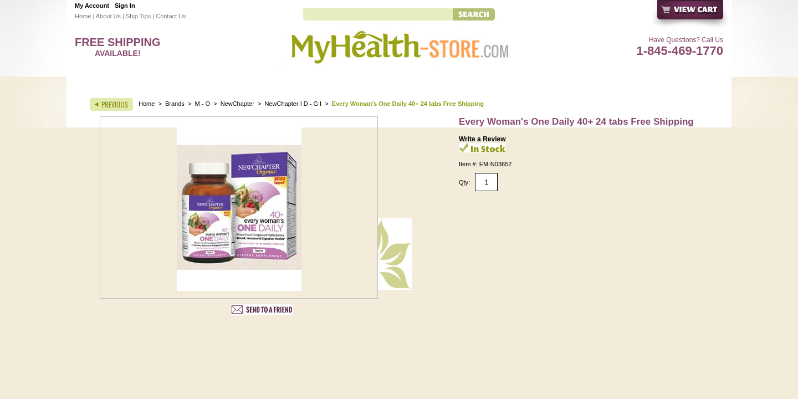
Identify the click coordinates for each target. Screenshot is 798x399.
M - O (203, 103)
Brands (175, 103)
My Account (92, 5)
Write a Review (482, 139)
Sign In (125, 5)
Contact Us (171, 16)
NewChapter (237, 103)
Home (83, 16)
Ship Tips (138, 16)
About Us (108, 16)
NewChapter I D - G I (292, 103)
